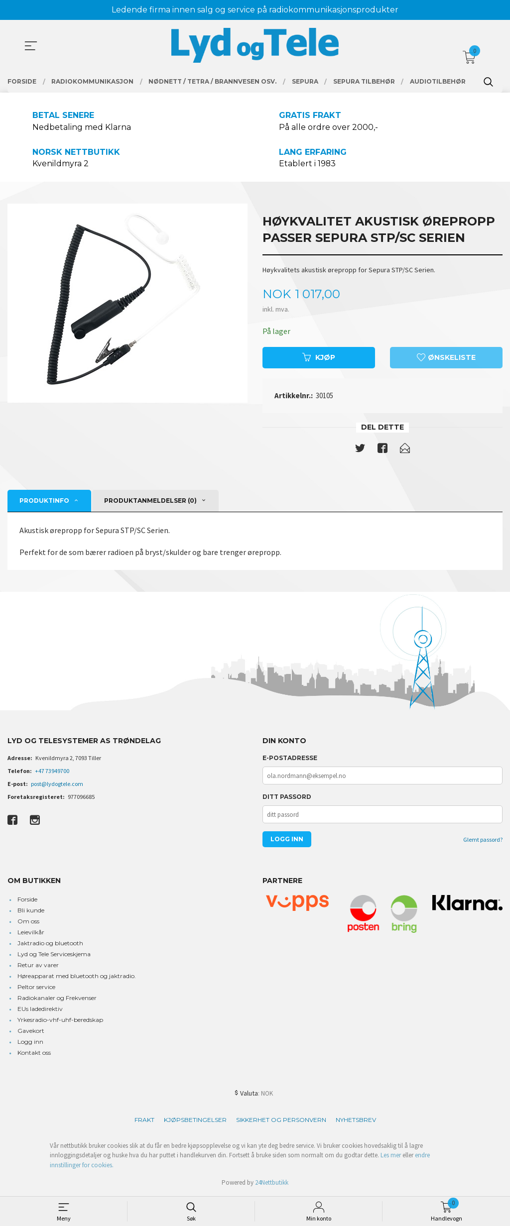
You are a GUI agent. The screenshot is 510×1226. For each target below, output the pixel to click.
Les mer (391, 1155)
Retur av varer (38, 965)
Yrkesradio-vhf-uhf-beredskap (60, 1020)
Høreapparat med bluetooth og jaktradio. (76, 976)
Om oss (28, 921)
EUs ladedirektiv (40, 1009)
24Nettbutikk (271, 1183)
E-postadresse (289, 758)
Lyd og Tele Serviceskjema (54, 954)
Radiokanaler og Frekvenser (57, 998)
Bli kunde (30, 910)
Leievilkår (30, 932)
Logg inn (30, 1042)
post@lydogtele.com (57, 784)
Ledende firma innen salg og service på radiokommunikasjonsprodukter (255, 9)
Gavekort (30, 1031)
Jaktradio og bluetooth (50, 943)
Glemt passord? (483, 840)
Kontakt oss (34, 1053)
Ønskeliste (446, 357)
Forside (27, 899)
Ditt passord (286, 797)
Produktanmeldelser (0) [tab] (150, 501)
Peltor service (36, 987)
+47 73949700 (52, 771)
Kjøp (318, 357)
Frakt (144, 1120)
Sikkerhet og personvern (281, 1120)
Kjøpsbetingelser (195, 1120)
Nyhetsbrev (356, 1120)
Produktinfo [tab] (44, 501)
